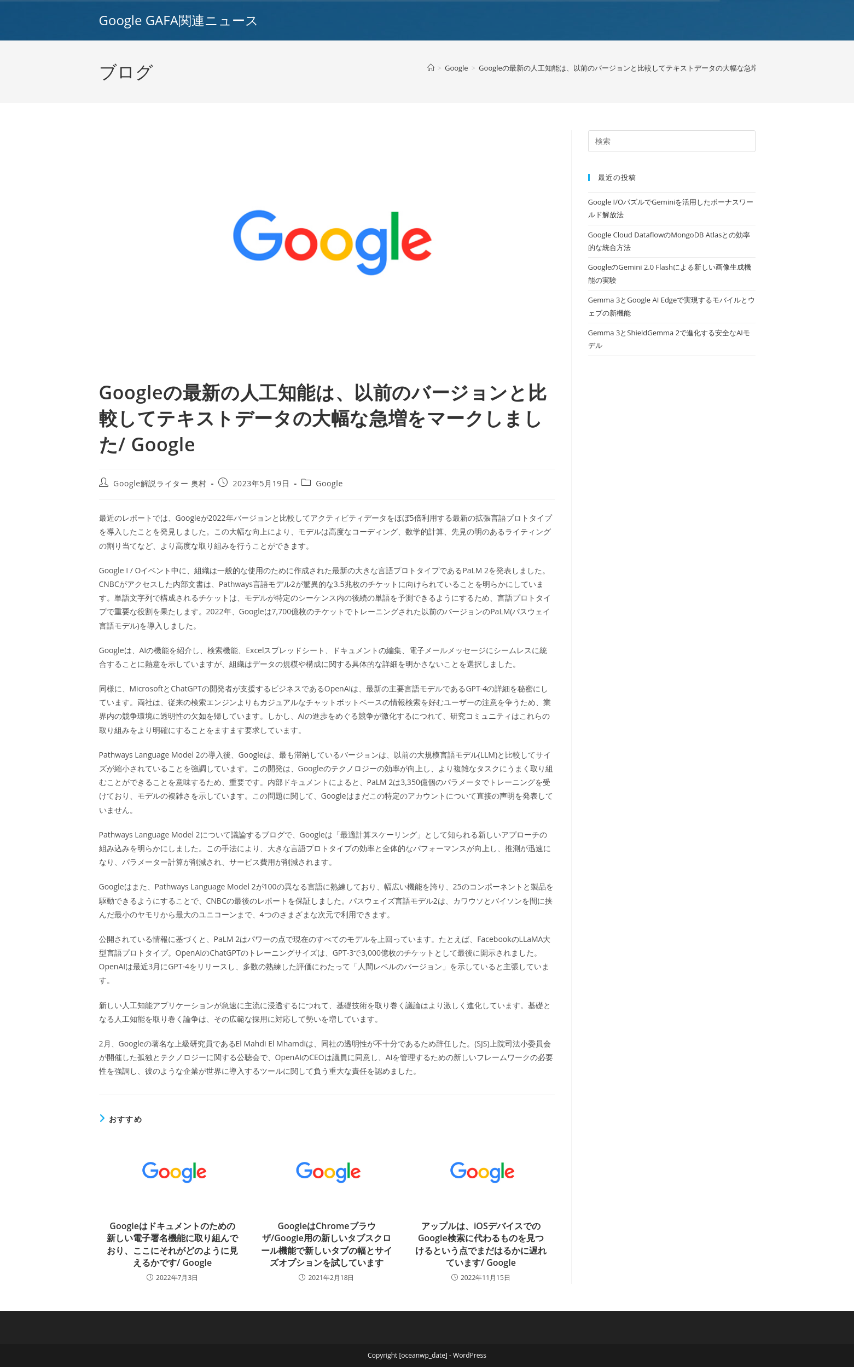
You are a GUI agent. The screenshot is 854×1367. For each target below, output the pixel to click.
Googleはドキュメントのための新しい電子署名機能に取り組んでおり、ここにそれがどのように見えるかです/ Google (172, 1244)
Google (329, 483)
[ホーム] (430, 68)
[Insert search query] (672, 141)
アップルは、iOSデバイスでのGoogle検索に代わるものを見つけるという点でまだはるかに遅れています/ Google (481, 1244)
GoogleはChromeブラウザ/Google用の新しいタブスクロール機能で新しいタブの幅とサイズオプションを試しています (326, 1244)
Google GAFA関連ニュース (179, 20)
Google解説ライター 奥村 (160, 483)
